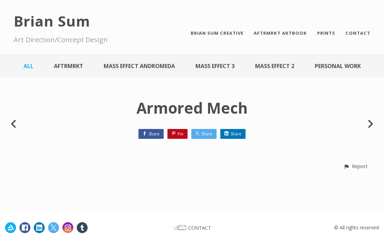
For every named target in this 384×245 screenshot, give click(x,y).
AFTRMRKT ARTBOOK (280, 33)
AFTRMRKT (68, 66)
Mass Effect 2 (274, 66)
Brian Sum (52, 21)
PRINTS (326, 33)
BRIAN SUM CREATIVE (217, 33)
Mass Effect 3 (215, 66)
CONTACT (357, 33)
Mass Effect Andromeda (139, 66)
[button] (355, 166)
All (28, 66)
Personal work (338, 66)
